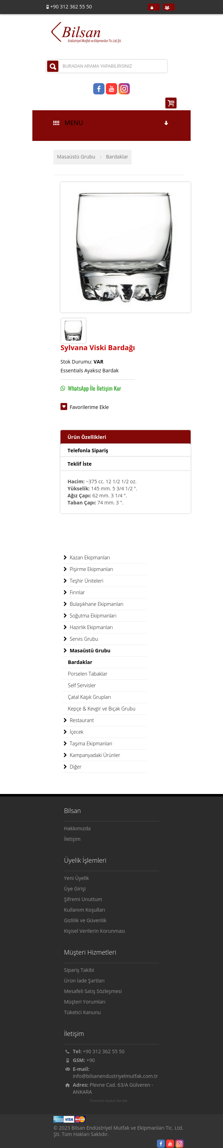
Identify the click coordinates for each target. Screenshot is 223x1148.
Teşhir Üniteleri (82, 580)
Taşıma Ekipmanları (87, 743)
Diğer (72, 766)
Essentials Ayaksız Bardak (108, 1101)
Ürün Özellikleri (87, 437)
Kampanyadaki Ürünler (91, 755)
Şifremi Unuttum (83, 899)
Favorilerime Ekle (89, 407)
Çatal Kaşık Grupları (89, 697)
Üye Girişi (75, 888)
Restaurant (78, 720)
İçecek (72, 732)
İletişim (72, 839)
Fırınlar (73, 592)
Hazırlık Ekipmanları (87, 627)
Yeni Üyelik (76, 878)
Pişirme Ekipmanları (87, 569)
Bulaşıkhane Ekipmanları (92, 604)
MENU (111, 122)
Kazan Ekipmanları (86, 557)
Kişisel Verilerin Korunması (94, 930)
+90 (91, 1060)
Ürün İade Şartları (84, 980)
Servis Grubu (80, 639)
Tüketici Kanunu (82, 1012)
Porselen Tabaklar (87, 673)
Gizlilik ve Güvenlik (85, 920)
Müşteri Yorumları (85, 1001)
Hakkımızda (77, 828)
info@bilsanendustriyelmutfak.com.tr (115, 1076)
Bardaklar (117, 156)
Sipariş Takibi (79, 970)
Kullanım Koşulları (84, 909)
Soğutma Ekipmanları (89, 615)
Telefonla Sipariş (88, 450)
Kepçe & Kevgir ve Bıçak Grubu (101, 708)
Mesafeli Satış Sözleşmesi (93, 991)
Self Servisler (82, 685)
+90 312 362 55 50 (104, 1051)
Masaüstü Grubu (76, 156)
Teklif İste (80, 463)
